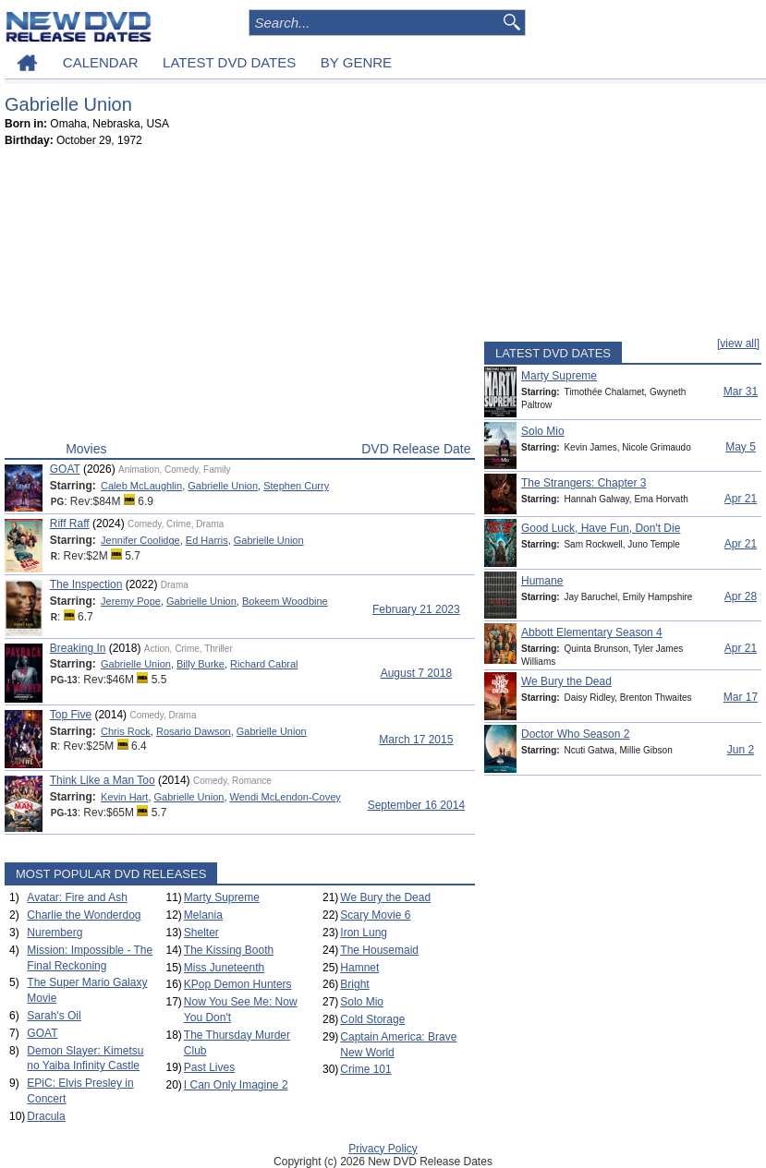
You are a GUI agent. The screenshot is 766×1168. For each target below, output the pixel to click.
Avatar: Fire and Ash (77, 897)
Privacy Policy (383, 1148)
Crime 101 (365, 1069)
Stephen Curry (296, 485)
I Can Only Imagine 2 (236, 1084)
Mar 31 (740, 391)
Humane (542, 580)
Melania (203, 915)
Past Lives (209, 1067)
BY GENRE (356, 62)
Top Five (70, 714)
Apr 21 (740, 498)
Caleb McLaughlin (141, 485)
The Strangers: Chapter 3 (583, 482)
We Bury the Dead (385, 897)
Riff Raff (70, 523)
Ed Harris (207, 540)
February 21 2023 (416, 609)
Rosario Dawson (193, 731)
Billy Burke (200, 663)
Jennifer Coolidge (140, 540)
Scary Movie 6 (375, 915)
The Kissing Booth (229, 950)
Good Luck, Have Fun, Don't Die (600, 528)
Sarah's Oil (53, 1015)
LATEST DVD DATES (229, 62)
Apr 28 (740, 596)
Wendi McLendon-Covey (285, 796)
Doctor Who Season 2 (575, 734)
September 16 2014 (416, 805)
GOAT (65, 469)
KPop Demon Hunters (238, 984)
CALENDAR (101, 62)
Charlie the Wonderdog (83, 915)
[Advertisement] (240, 298)
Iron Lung (363, 932)
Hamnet (359, 967)
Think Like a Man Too (102, 780)
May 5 (740, 446)
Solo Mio (361, 1001)
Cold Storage (372, 1019)
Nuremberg (54, 932)
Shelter (201, 932)
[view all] (738, 343)
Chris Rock (126, 731)
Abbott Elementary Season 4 (592, 632)
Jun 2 (740, 749)
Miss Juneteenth (224, 967)
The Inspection (86, 584)
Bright (354, 984)
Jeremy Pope (131, 601)
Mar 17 (740, 697)
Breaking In (78, 648)
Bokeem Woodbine (285, 601)
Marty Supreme (222, 897)
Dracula (46, 1116)
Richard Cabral (264, 663)
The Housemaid (379, 950)
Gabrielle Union (223, 485)
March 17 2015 (416, 739)
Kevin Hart (124, 796)
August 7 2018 (416, 673)
